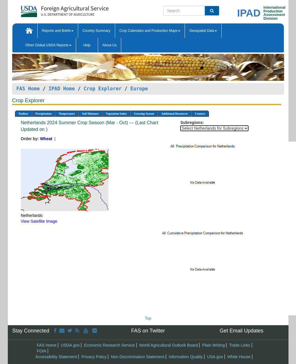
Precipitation (44, 113)
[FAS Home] (50, 9)
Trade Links (239, 345)
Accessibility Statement (56, 356)
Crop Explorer (103, 89)
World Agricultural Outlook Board (168, 345)
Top (148, 318)
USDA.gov (70, 345)
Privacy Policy (93, 356)
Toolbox (23, 113)
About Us (109, 45)
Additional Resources (174, 113)
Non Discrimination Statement (137, 356)
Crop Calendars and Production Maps (150, 31)
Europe (139, 89)
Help (86, 45)
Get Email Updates (241, 331)
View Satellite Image (39, 221)
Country (200, 113)
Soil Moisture (90, 113)
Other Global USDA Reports (48, 45)
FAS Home (28, 89)
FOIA (41, 351)
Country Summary (96, 31)
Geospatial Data (203, 31)
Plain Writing (213, 345)
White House (239, 356)
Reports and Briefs (57, 31)
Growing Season (144, 113)
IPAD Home (62, 89)
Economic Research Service (109, 345)
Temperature (67, 113)
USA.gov (215, 356)
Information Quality (186, 356)
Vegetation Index (116, 113)
